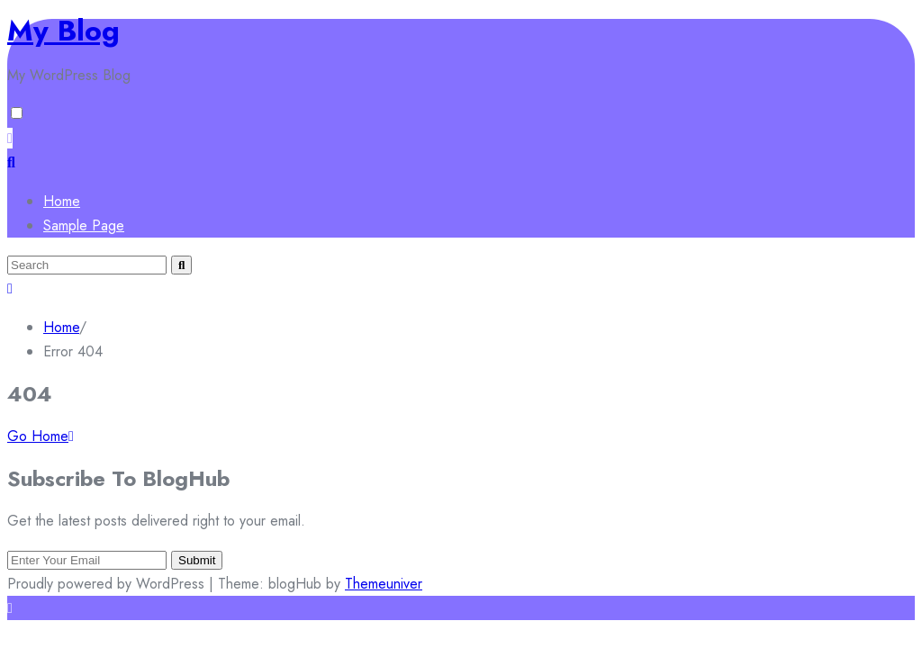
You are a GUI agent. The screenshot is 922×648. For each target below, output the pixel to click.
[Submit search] (181, 265)
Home (61, 201)
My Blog (63, 30)
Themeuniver (383, 583)
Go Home (40, 436)
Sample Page (83, 225)
